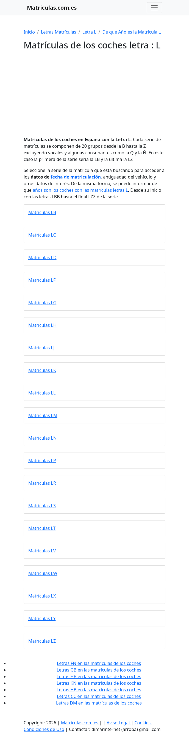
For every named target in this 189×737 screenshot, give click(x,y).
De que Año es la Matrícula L (131, 32)
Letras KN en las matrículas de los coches (99, 683)
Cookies (143, 723)
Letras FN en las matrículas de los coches (99, 663)
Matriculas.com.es (79, 723)
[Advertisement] (94, 91)
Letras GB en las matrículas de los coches (99, 670)
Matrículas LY (41, 618)
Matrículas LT (41, 528)
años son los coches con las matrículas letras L (80, 190)
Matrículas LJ (41, 348)
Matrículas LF (41, 280)
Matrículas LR (42, 483)
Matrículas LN (42, 438)
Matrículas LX (42, 596)
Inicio (29, 32)
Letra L (89, 32)
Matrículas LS (42, 506)
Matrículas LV (42, 551)
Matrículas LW (42, 573)
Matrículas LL (41, 393)
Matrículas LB (42, 212)
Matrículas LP (42, 460)
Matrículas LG (42, 303)
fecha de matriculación (76, 177)
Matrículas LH (42, 325)
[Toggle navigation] (154, 7)
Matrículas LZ (42, 641)
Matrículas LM (42, 415)
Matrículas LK (42, 370)
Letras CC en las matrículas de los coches (99, 696)
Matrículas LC (42, 235)
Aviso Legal (119, 723)
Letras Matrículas (58, 32)
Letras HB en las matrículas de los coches (99, 676)
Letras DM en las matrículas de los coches (99, 703)
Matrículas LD (42, 257)
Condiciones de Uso (44, 729)
